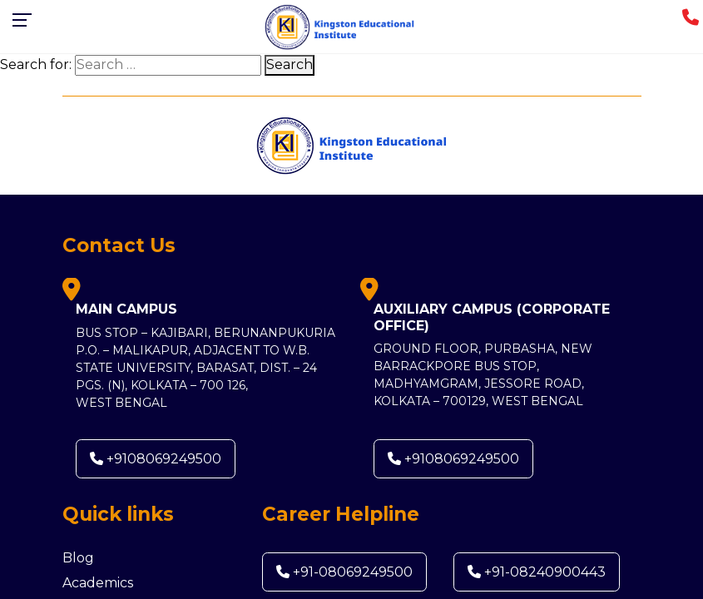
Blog (78, 558)
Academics (97, 583)
